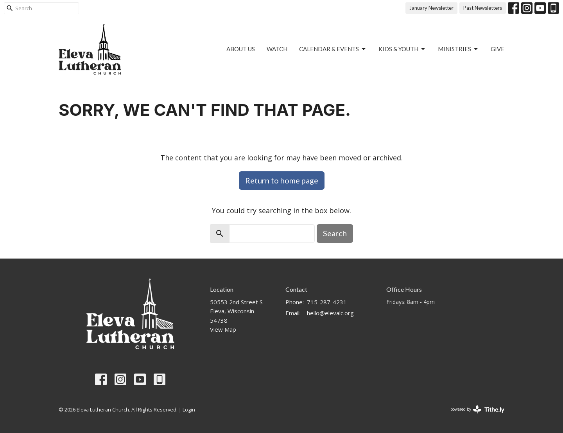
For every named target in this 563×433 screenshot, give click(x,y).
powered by (477, 409)
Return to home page (281, 180)
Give (497, 48)
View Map (223, 329)
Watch (277, 48)
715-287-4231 (327, 302)
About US (240, 48)
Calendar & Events (333, 49)
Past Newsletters (482, 8)
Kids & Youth (402, 49)
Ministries (458, 49)
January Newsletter (431, 8)
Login (189, 409)
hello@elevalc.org (330, 313)
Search (335, 233)
